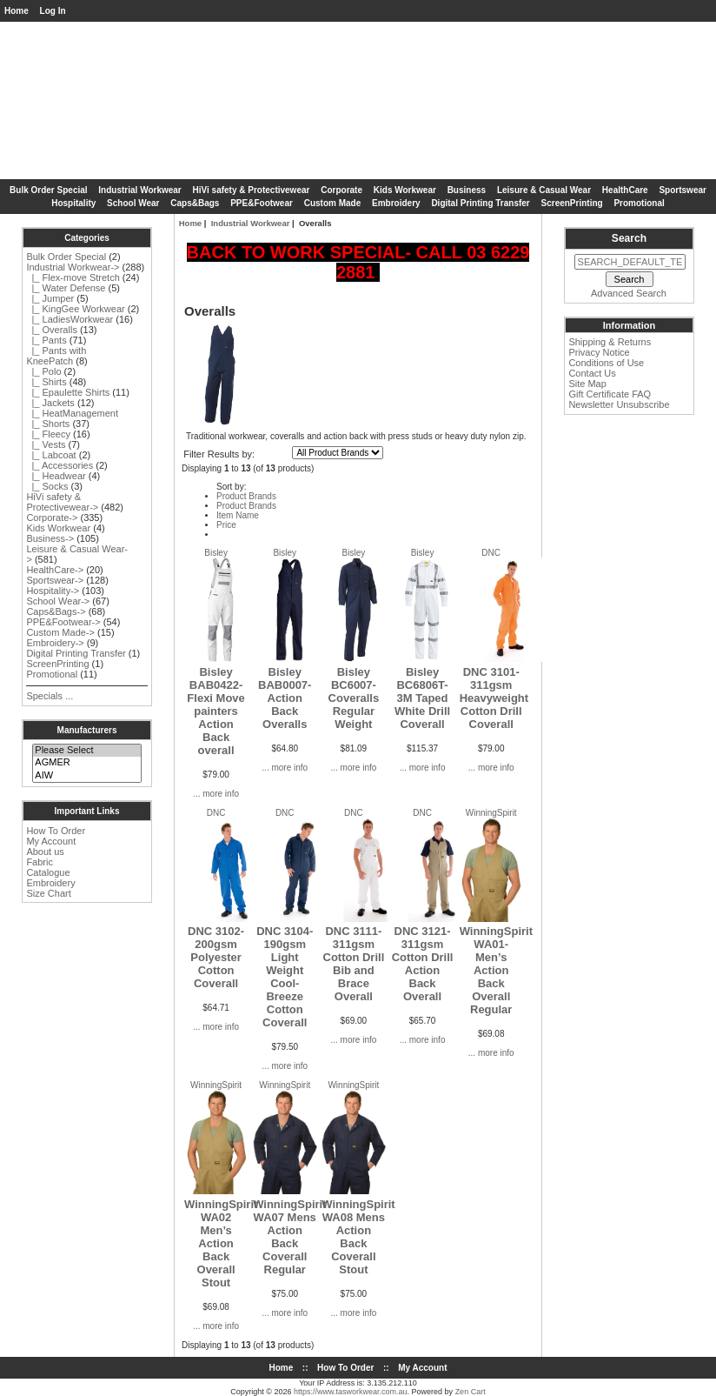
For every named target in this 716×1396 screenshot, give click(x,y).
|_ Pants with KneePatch (56, 355)
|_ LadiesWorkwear (69, 319)
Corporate (341, 190)
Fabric (39, 862)
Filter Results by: (219, 454)
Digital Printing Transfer (480, 203)
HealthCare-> (54, 569)
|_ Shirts (46, 382)
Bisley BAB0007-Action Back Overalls (284, 698)
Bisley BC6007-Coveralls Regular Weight (354, 698)
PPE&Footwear (261, 203)
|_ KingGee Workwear (75, 309)
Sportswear (682, 190)
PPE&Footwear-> (63, 622)
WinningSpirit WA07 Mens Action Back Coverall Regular (289, 1237)
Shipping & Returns (609, 342)
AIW (86, 776)
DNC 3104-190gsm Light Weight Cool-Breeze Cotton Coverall (284, 977)
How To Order (55, 830)
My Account (51, 841)
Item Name (237, 515)
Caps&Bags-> (55, 611)
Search (629, 238)
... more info (216, 793)
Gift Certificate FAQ (609, 394)
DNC (491, 553)
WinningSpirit (491, 813)
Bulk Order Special (48, 190)
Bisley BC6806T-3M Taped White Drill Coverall (422, 698)
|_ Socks (47, 486)
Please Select (86, 751)
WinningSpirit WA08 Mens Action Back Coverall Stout (358, 1237)
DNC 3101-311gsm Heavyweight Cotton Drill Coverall (494, 698)
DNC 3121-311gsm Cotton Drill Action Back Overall (423, 964)
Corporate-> (51, 517)
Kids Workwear (405, 190)
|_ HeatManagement (72, 413)
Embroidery (396, 203)
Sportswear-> (54, 580)
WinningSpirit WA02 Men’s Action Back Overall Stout (220, 1243)
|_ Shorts (48, 423)
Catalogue (48, 872)
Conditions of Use (606, 362)
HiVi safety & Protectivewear (251, 190)
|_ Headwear (55, 476)
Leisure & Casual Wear (544, 190)
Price (226, 525)
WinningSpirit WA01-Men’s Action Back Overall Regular (496, 970)
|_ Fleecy (48, 434)
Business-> (50, 538)
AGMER (86, 763)
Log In (53, 11)
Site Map (587, 383)
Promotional (638, 203)
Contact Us (591, 373)
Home (16, 11)
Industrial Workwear (250, 223)
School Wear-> (58, 601)
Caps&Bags (194, 203)
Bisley (216, 553)
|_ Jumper (50, 298)
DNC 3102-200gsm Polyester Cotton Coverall (216, 957)
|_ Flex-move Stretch (72, 277)
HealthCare (625, 190)
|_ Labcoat (51, 455)
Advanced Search (628, 293)
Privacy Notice (598, 352)
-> (72, 267)
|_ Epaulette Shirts (67, 392)
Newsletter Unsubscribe (618, 404)
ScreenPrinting (572, 203)
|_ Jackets (50, 402)
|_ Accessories (59, 465)
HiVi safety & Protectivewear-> (62, 501)
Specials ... (49, 696)
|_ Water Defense (65, 288)
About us (44, 851)
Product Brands (246, 496)
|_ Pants (46, 340)
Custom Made (332, 203)
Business (467, 190)
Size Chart (48, 893)
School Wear (133, 203)
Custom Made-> (60, 632)
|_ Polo (43, 371)
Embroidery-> (54, 643)
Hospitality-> (52, 590)
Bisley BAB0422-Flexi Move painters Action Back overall (215, 711)
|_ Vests (45, 444)
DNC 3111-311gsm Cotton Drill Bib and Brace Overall (354, 964)
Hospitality (73, 203)
